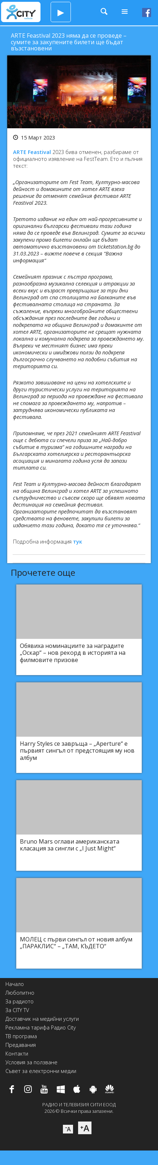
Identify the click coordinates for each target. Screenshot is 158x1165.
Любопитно (19, 992)
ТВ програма (21, 1036)
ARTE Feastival (32, 152)
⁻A (68, 1129)
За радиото (19, 1001)
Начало (14, 984)
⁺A (84, 1128)
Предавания (20, 1044)
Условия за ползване (31, 1062)
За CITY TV (17, 1010)
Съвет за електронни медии (40, 1071)
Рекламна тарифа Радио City (40, 1027)
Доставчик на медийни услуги (42, 1018)
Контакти (16, 1053)
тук (77, 541)
